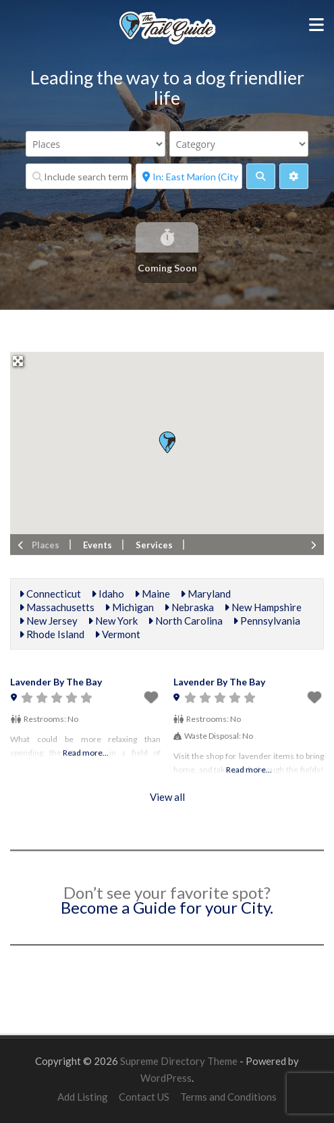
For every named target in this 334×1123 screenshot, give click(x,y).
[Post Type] (95, 144)
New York (113, 621)
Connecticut (50, 593)
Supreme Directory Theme (180, 1061)
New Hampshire (263, 607)
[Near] (189, 176)
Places (45, 545)
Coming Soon (167, 267)
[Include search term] (79, 176)
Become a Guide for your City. (167, 907)
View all (167, 797)
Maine (152, 593)
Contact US (144, 1097)
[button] (167, 442)
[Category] (239, 144)
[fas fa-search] (260, 176)
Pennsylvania (266, 621)
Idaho (107, 593)
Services (154, 545)
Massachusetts (56, 607)
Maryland (205, 593)
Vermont (117, 634)
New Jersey (48, 621)
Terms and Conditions (228, 1097)
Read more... (86, 753)
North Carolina (185, 621)
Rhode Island (51, 634)
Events (97, 545)
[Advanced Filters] (293, 176)
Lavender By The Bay (56, 681)
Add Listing (82, 1097)
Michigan (129, 607)
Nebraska (189, 607)
